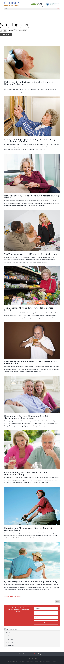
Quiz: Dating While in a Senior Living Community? (31, 581)
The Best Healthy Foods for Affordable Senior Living (28, 309)
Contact (46, 654)
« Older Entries (8, 596)
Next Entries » (17, 596)
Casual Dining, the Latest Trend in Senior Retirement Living (26, 473)
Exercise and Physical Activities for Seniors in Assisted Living (28, 529)
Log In (40, 654)
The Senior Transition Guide (48, 661)
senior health (9, 639)
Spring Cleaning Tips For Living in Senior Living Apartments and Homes (30, 140)
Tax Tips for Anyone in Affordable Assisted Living (30, 254)
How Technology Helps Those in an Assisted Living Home (31, 197)
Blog (34, 654)
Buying (8, 632)
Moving (8, 636)
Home (15, 654)
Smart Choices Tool (25, 654)
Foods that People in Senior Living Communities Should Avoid (30, 363)
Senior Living (9, 642)
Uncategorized (10, 645)
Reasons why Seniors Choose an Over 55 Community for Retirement (26, 417)
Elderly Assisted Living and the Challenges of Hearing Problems (28, 83)
